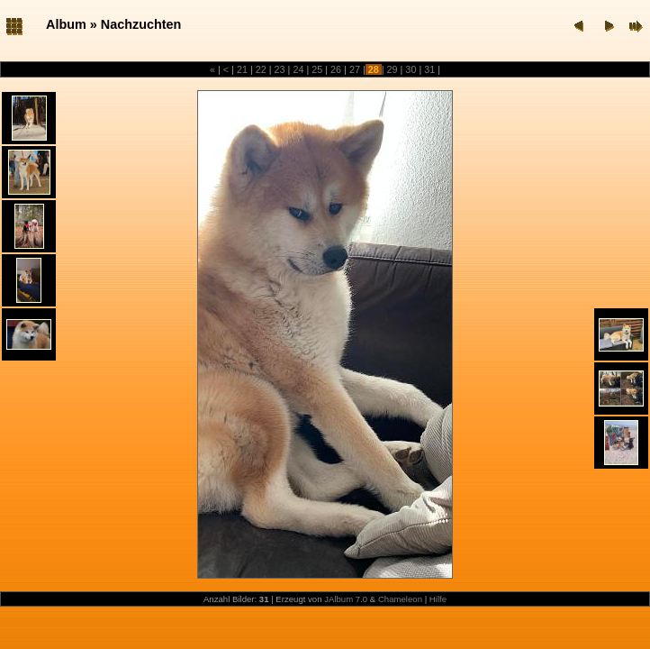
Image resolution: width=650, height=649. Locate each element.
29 (392, 69)
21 (242, 69)
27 (355, 69)
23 (280, 69)
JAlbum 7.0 (345, 599)
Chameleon (400, 599)
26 (336, 69)
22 (261, 69)
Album (66, 24)
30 (410, 69)
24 (298, 69)
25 (317, 69)
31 (429, 69)
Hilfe (438, 599)
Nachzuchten (141, 24)
